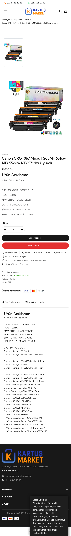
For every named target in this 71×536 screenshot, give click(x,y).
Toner (26, 20)
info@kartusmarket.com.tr (18, 476)
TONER (13, 279)
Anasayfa (6, 20)
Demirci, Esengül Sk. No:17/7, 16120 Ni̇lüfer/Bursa (25, 466)
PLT (9, 282)
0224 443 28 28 (13, 480)
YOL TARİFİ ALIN (11, 470)
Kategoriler (17, 20)
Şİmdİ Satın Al (35, 245)
